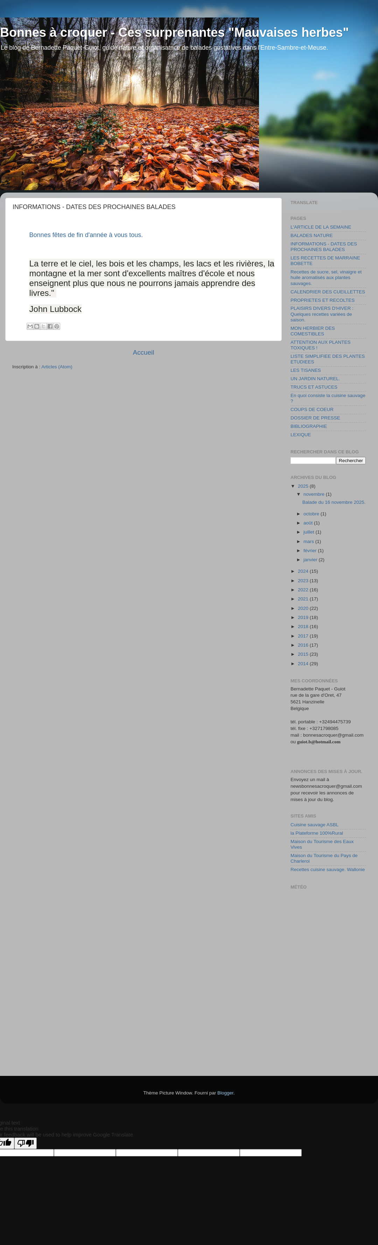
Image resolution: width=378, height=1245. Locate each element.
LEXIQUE (300, 434)
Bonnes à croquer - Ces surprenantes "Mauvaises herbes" (174, 32)
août (308, 523)
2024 (304, 571)
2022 (304, 589)
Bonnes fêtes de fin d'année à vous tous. (86, 234)
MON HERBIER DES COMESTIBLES (312, 331)
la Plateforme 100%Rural (316, 833)
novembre (314, 494)
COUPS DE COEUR (312, 409)
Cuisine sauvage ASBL (314, 824)
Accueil (143, 352)
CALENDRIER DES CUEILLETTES (327, 291)
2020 (304, 608)
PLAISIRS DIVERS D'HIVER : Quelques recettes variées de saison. (322, 314)
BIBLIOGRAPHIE (308, 426)
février (310, 550)
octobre (312, 513)
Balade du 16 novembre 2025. (334, 502)
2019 (304, 617)
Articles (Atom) (56, 366)
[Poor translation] (25, 1143)
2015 (304, 654)
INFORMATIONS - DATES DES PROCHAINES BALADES (323, 246)
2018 (304, 626)
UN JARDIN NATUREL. (315, 378)
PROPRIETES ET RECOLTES (322, 300)
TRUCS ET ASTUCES (313, 387)
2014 (304, 663)
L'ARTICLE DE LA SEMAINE (320, 227)
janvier (311, 559)
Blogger (225, 1093)
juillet (309, 532)
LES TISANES (305, 370)
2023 (304, 580)
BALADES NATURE (311, 235)
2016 (304, 645)
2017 (304, 636)
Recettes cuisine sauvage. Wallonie (327, 869)
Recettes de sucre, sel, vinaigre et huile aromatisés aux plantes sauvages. (326, 277)
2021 (304, 598)
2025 (304, 486)
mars (309, 541)
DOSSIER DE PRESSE (315, 417)
